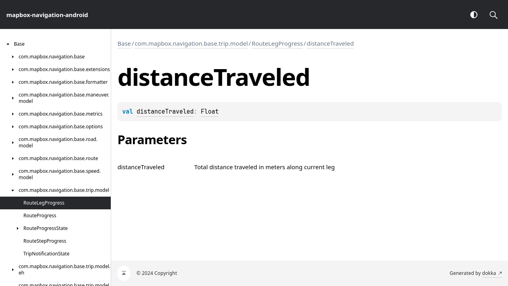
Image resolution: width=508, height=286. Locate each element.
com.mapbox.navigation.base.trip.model (191, 43)
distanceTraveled (330, 43)
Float (210, 112)
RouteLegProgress (277, 43)
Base (124, 43)
